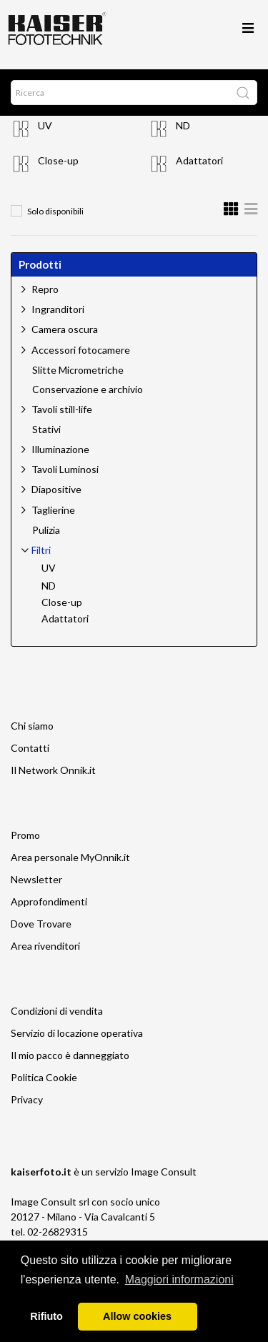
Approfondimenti (49, 901)
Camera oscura (64, 329)
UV (45, 125)
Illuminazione (60, 449)
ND (183, 125)
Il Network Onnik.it (53, 770)
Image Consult (164, 1171)
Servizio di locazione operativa (77, 1033)
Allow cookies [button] (137, 1316)
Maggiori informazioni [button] (179, 1279)
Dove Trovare (41, 924)
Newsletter (36, 879)
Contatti (30, 748)
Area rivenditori (45, 946)
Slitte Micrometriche (78, 370)
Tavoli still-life (61, 409)
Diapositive (56, 489)
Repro (45, 289)
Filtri (41, 550)
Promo (25, 835)
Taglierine (53, 510)
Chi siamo (32, 726)
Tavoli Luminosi (65, 469)
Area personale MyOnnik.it (70, 857)
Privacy (27, 1099)
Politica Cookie (44, 1077)
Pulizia (46, 530)
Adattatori (199, 160)
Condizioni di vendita (57, 1011)
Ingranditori (57, 309)
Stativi (46, 429)
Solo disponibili (55, 211)
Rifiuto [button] (46, 1316)
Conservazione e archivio (87, 389)
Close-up (58, 160)
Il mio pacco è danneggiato (70, 1055)
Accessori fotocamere (80, 350)
